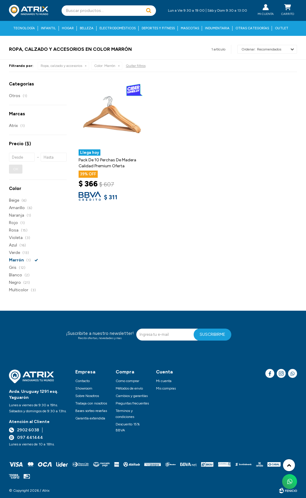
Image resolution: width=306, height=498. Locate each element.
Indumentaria (217, 28)
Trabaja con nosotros (91, 403)
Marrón (104, 66)
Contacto (82, 381)
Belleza (87, 28)
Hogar (68, 28)
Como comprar (127, 381)
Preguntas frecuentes (132, 403)
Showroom (83, 388)
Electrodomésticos (118, 28)
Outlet (281, 28)
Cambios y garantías (132, 396)
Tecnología (24, 28)
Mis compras (166, 388)
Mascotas (190, 28)
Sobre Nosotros (87, 396)
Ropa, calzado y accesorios (61, 66)
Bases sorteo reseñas (91, 411)
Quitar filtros (136, 66)
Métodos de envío (129, 388)
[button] (148, 10)
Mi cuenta (164, 381)
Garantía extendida (90, 418)
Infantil (48, 28)
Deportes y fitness (158, 28)
